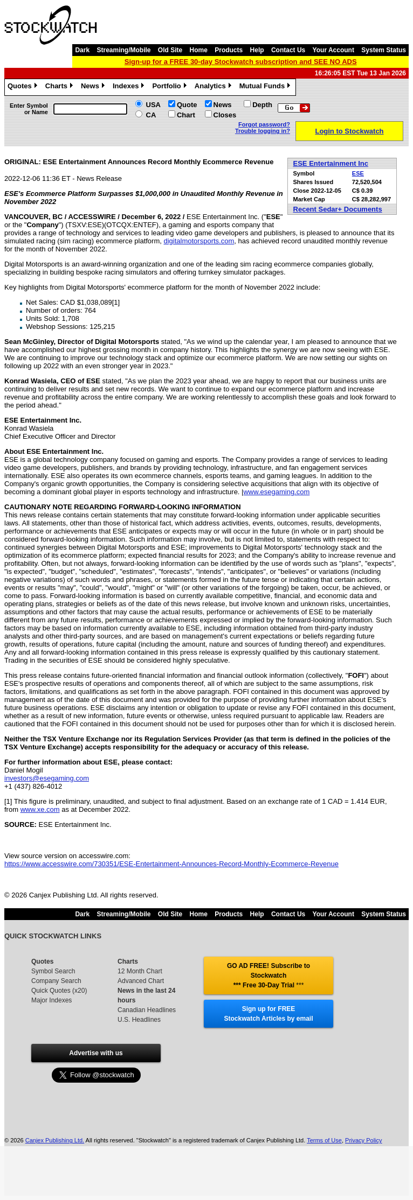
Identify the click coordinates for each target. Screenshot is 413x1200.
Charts (60, 87)
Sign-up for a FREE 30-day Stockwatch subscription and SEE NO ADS (241, 62)
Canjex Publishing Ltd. (54, 1140)
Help (257, 50)
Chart (186, 115)
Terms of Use (324, 1140)
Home (199, 50)
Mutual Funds (266, 87)
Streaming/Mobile (123, 50)
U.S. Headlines (139, 1019)
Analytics (214, 87)
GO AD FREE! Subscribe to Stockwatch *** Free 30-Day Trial (268, 975)
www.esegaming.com (276, 492)
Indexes (130, 87)
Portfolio (170, 87)
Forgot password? (264, 124)
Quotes (24, 87)
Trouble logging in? (262, 131)
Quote (187, 105)
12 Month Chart (140, 971)
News (94, 87)
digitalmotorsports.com (198, 241)
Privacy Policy (363, 1140)
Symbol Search (53, 971)
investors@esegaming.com (46, 778)
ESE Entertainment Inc (330, 163)
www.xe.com (40, 809)
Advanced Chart (141, 981)
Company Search (56, 981)
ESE (358, 173)
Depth (262, 105)
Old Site (170, 50)
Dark (82, 50)
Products (229, 50)
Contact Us (288, 50)
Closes (225, 115)
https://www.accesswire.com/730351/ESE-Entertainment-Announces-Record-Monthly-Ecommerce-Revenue (171, 864)
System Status (383, 50)
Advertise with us (95, 1053)
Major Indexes (51, 1000)
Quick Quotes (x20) (59, 990)
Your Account (333, 50)
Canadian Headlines (147, 1010)
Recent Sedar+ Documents (337, 209)
